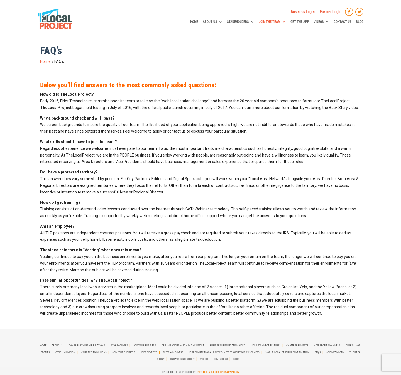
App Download (335, 352)
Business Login (303, 11)
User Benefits (149, 352)
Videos (319, 22)
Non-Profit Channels (327, 345)
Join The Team (269, 22)
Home (194, 22)
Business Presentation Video (227, 345)
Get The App (299, 22)
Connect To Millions (94, 352)
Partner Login (330, 11)
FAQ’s (318, 352)
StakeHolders (238, 22)
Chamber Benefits (297, 345)
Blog (359, 22)
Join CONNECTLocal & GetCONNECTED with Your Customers (224, 352)
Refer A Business (173, 352)
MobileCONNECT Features (266, 345)
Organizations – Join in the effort (183, 345)
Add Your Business (144, 345)
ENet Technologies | (209, 372)
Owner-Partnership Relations (87, 345)
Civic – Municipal (65, 352)
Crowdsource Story (182, 359)
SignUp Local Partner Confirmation (287, 352)
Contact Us (342, 22)
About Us (210, 22)
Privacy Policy (230, 372)
